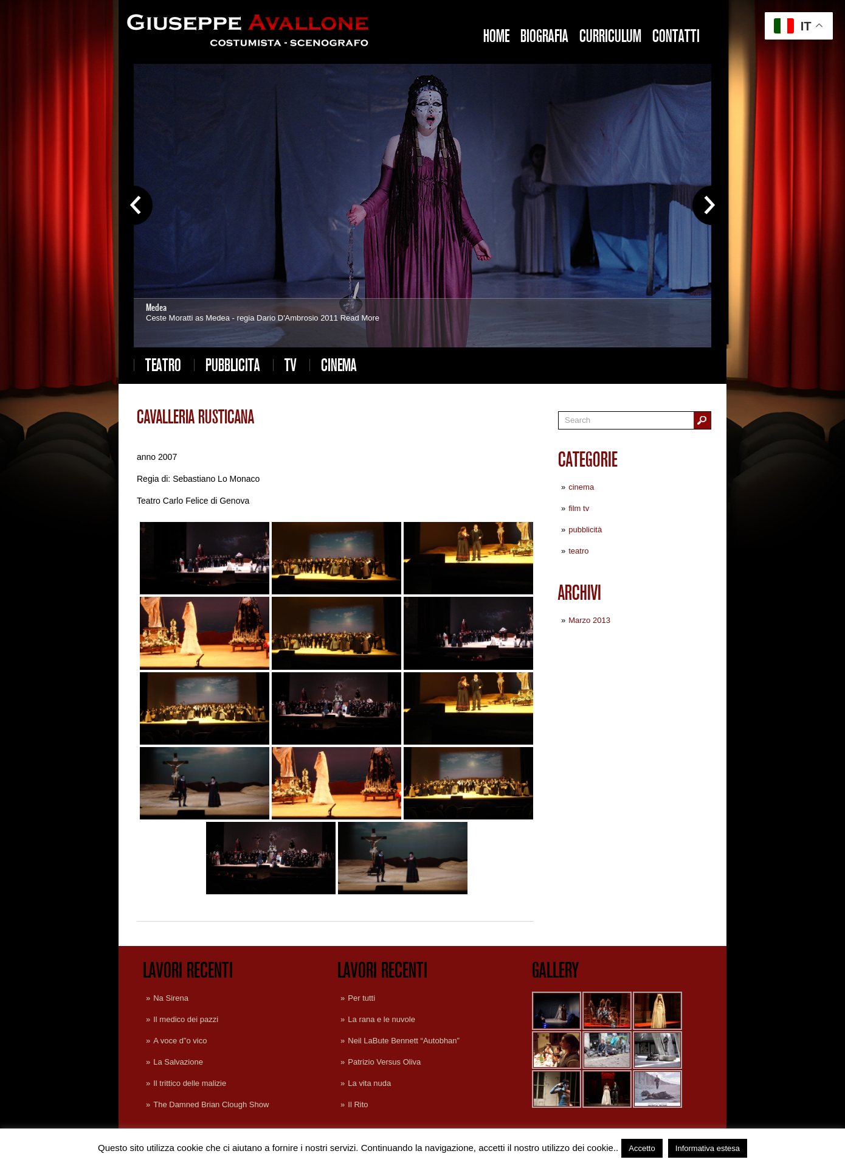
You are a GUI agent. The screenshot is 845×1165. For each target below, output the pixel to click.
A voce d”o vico (180, 1040)
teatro (163, 365)
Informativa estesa (707, 1148)
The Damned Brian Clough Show (211, 1104)
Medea (156, 307)
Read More (359, 317)
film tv (578, 508)
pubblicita (232, 365)
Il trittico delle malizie (189, 1083)
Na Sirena (170, 998)
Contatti (676, 36)
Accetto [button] (642, 1148)
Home (496, 36)
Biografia (544, 36)
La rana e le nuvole (381, 1019)
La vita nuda (369, 1083)
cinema (339, 365)
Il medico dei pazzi (185, 1019)
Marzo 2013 (589, 620)
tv (291, 365)
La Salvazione (178, 1061)
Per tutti (361, 998)
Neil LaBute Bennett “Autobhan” (404, 1040)
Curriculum (610, 36)
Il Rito (358, 1104)
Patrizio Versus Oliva (384, 1061)
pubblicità (585, 529)
